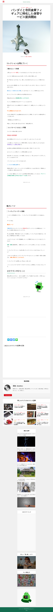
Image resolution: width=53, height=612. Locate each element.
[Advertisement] (26, 192)
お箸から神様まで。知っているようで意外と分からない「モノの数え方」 (26, 580)
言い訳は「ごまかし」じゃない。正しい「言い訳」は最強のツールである (26, 562)
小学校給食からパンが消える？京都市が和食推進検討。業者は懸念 (42, 407)
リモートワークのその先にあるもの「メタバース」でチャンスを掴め (26, 434)
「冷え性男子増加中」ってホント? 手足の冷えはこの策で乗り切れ (26, 480)
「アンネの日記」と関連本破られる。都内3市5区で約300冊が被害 (42, 414)
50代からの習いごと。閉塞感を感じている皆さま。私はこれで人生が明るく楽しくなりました (26, 449)
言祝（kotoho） (28, 56)
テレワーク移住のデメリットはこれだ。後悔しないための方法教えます (26, 465)
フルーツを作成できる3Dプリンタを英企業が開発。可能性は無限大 (19, 423)
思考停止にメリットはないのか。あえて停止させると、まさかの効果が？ (26, 495)
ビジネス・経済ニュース (26, 7)
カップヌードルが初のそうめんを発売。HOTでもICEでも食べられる (42, 423)
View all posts (7, 395)
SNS (14, 412)
